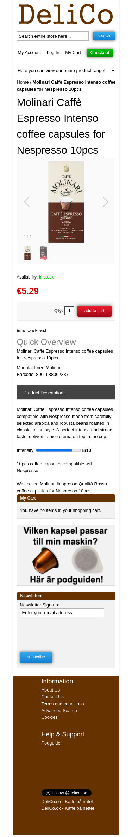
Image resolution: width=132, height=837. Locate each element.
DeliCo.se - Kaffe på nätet (67, 801)
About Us (51, 690)
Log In (53, 52)
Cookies (50, 717)
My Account (29, 52)
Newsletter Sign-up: (39, 605)
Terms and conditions (63, 703)
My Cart (73, 52)
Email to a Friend (31, 330)
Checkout (99, 52)
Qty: (58, 310)
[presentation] (65, 632)
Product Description (43, 392)
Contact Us (53, 696)
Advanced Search (59, 710)
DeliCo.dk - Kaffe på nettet (68, 808)
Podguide (51, 743)
